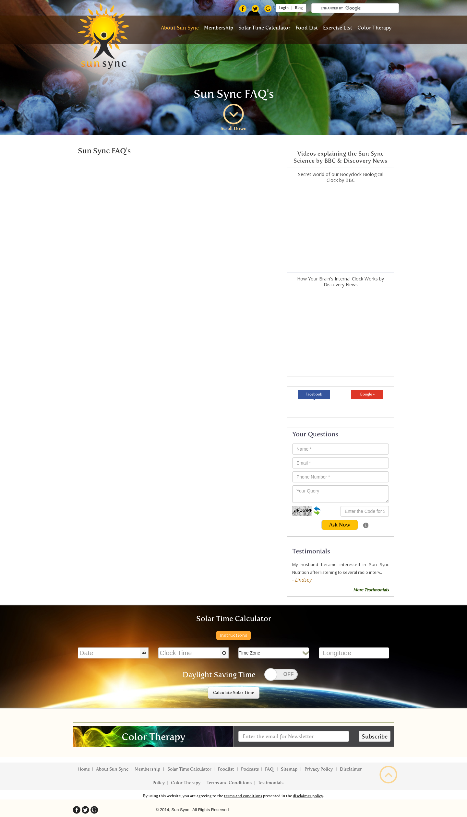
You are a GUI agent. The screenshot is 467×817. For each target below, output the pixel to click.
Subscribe (375, 736)
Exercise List (337, 28)
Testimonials (270, 783)
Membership (218, 28)
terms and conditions (243, 796)
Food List (306, 28)
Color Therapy (374, 28)
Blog (300, 8)
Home (84, 769)
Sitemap (289, 769)
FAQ (270, 769)
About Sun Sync (180, 28)
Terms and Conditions (229, 783)
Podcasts (250, 769)
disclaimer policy (308, 796)
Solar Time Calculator (264, 28)
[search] (360, 8)
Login (283, 8)
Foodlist (226, 769)
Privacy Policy (319, 769)
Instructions (233, 635)
